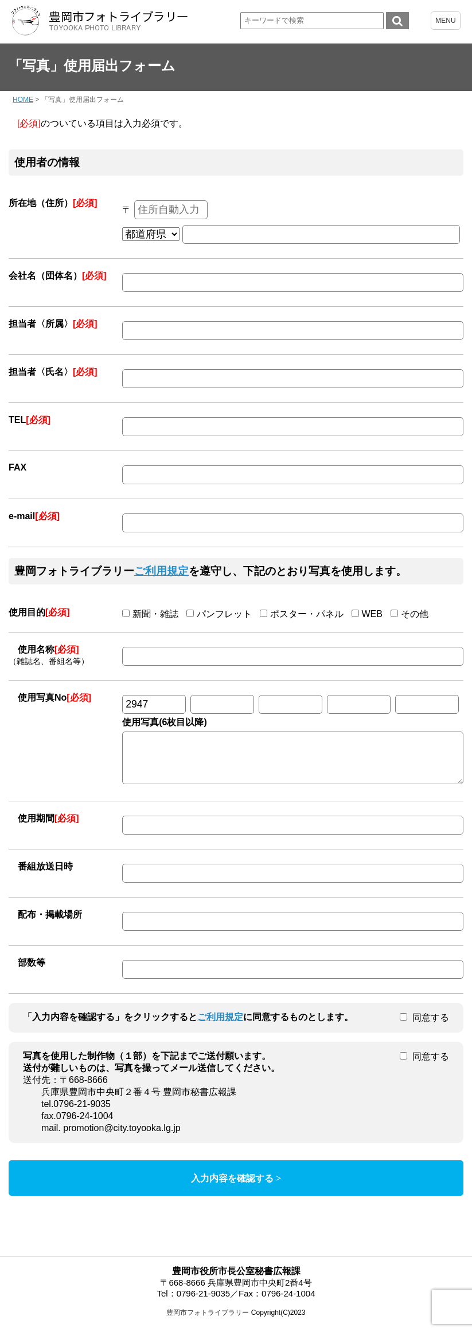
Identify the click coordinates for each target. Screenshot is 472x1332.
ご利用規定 (161, 571)
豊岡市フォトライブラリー (207, 1321)
